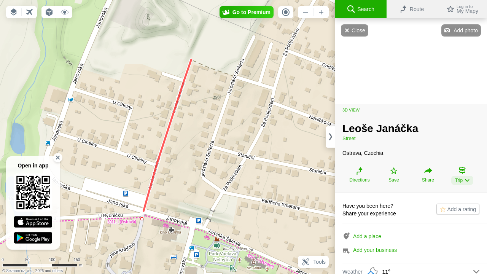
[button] (13, 12)
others (57, 271)
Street (349, 138)
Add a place (367, 236)
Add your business (375, 250)
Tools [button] (313, 261)
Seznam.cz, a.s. (19, 271)
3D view (351, 110)
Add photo (466, 30)
